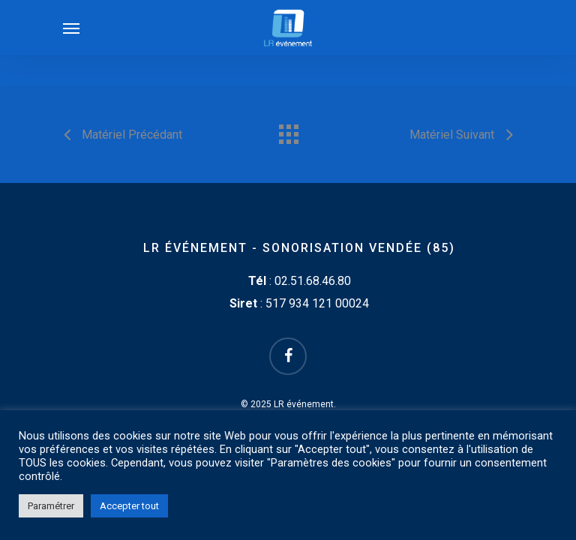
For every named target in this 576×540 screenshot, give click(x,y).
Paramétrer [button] (51, 506)
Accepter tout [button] (129, 506)
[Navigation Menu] (71, 27)
